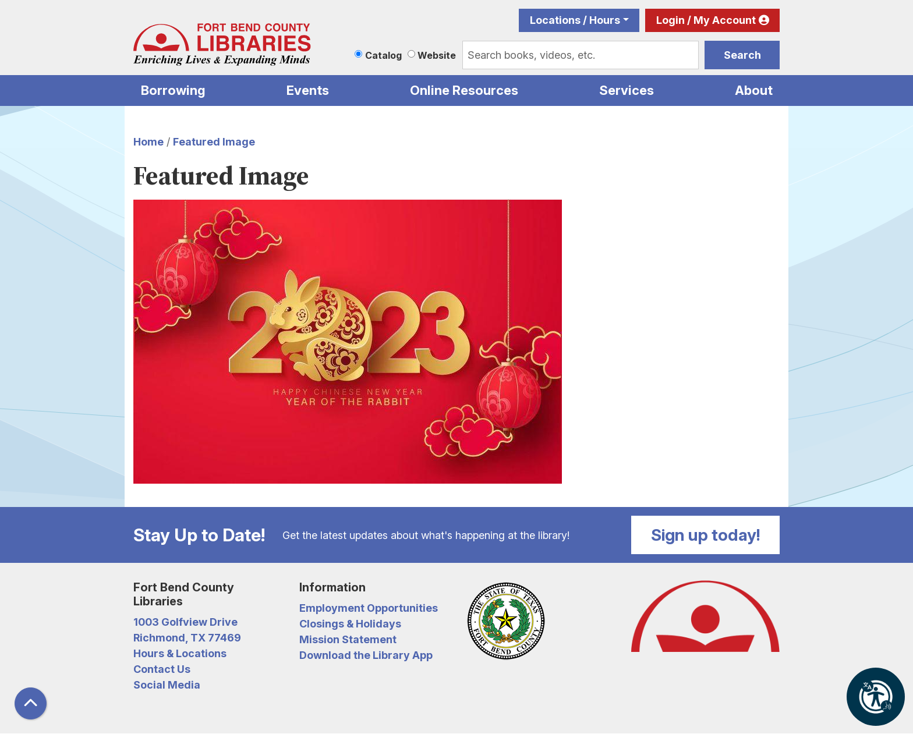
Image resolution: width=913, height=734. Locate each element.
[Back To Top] (31, 703)
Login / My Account (706, 20)
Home (148, 142)
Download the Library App (366, 655)
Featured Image (214, 142)
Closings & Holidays (350, 624)
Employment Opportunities (368, 608)
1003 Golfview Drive (185, 622)
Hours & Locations (180, 653)
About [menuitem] (754, 90)
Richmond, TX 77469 (187, 638)
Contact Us (161, 669)
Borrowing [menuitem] (173, 90)
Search (742, 55)
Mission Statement (348, 639)
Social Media (166, 685)
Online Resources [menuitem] (464, 90)
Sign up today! (705, 535)
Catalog (383, 55)
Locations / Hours (575, 20)
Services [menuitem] (626, 90)
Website (436, 55)
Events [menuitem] (307, 90)
